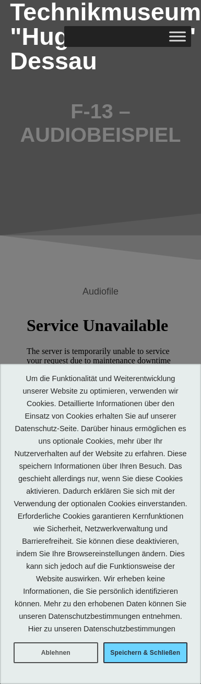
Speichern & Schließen (145, 652)
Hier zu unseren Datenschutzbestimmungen (101, 629)
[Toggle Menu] (177, 37)
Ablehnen (55, 652)
